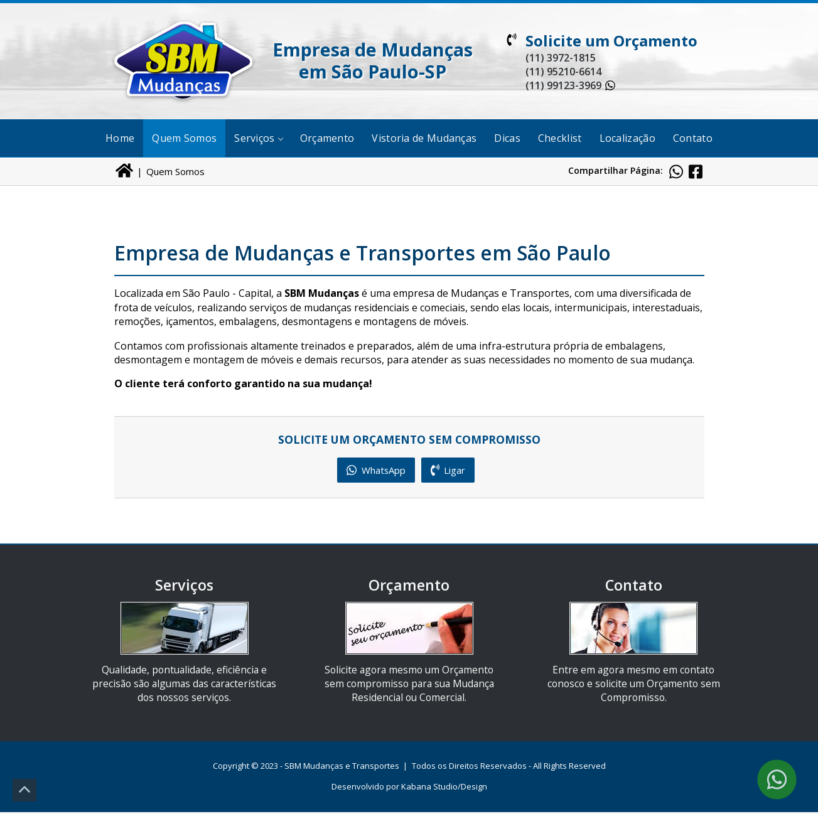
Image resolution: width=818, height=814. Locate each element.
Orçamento (327, 138)
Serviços (258, 138)
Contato (693, 138)
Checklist (560, 138)
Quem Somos (184, 138)
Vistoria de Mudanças (424, 138)
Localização (627, 138)
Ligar (450, 470)
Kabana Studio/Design (444, 788)
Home (119, 138)
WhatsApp (375, 470)
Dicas (507, 138)
